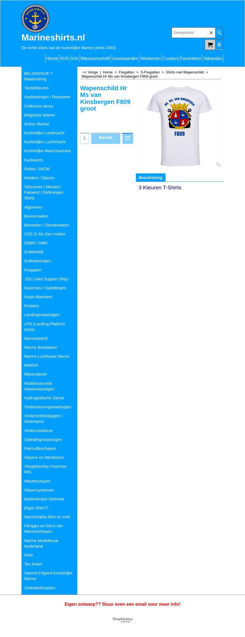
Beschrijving (150, 177)
